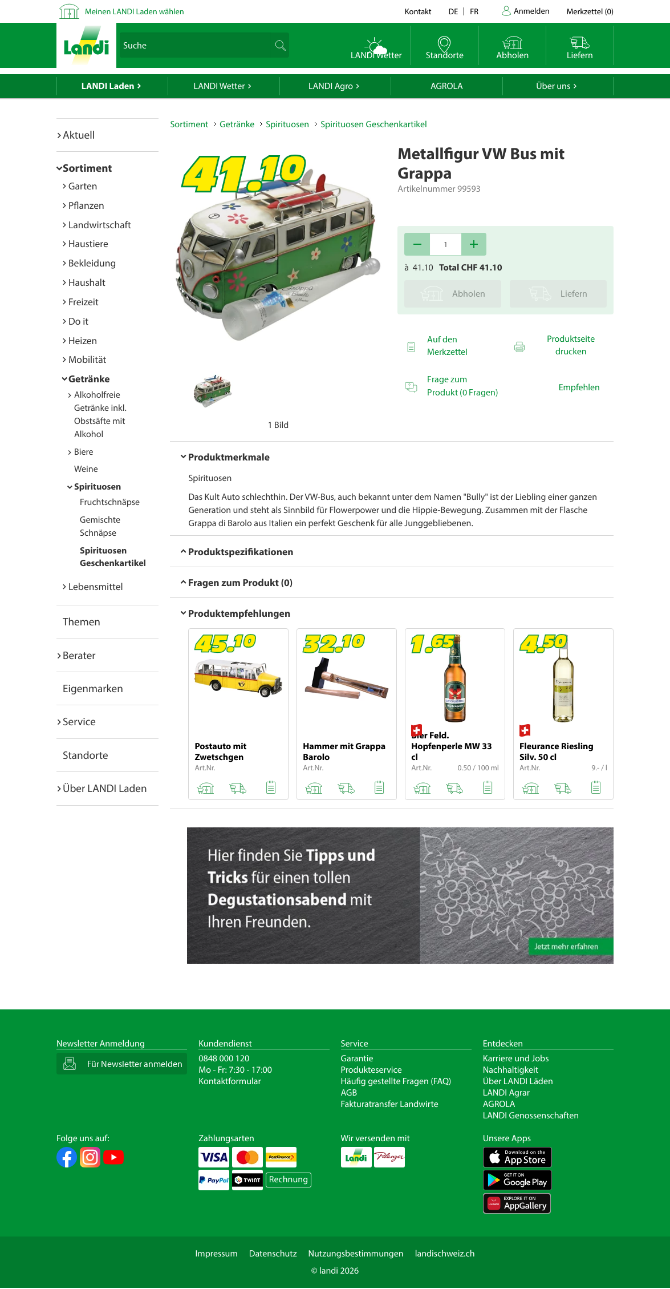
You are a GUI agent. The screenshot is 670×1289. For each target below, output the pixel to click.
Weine (86, 469)
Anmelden (532, 10)
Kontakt (418, 11)
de (453, 11)
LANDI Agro (330, 86)
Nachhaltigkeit (510, 1070)
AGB (349, 1092)
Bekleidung (92, 262)
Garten (82, 185)
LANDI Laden (108, 86)
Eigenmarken (93, 688)
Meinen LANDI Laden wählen (134, 11)
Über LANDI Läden (518, 1081)
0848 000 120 (223, 1058)
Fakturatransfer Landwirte (389, 1104)
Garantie (357, 1058)
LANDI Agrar (506, 1092)
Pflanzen (86, 205)
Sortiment (87, 168)
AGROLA (447, 86)
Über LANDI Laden (105, 788)
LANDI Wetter (219, 86)
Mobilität (87, 359)
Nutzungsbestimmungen (356, 1253)
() (590, 11)
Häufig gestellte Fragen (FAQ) (396, 1081)
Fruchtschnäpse (110, 502)
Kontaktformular (229, 1081)
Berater (79, 655)
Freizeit (83, 301)
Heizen (82, 340)
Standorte (85, 755)
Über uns (553, 86)
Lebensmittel (95, 586)
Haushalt (86, 282)
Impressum (216, 1253)
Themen (81, 621)
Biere (84, 452)
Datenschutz (273, 1253)
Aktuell (79, 135)
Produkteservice (371, 1070)
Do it (78, 321)
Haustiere (88, 243)
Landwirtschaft (99, 224)
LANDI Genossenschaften (531, 1115)
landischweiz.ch (445, 1253)
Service (79, 721)
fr (474, 11)
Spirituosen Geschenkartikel (373, 124)
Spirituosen (97, 486)
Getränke (89, 378)
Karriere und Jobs (516, 1058)
